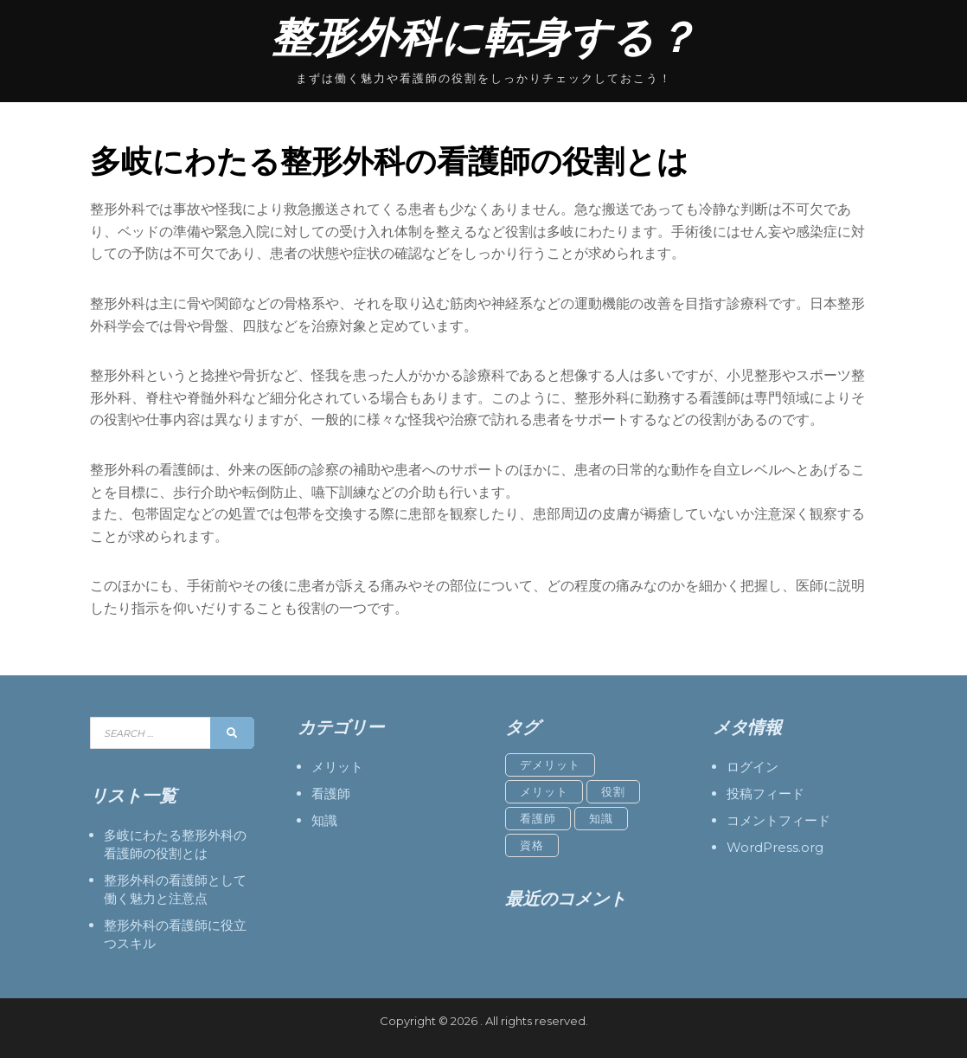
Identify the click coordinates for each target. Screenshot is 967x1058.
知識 (324, 820)
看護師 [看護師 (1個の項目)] (538, 818)
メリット (337, 766)
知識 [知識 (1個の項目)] (601, 818)
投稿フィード (765, 793)
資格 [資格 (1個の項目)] (532, 845)
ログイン (752, 766)
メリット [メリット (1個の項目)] (544, 791)
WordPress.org (775, 847)
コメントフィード (778, 820)
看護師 (330, 793)
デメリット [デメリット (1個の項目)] (550, 764)
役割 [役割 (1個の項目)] (613, 791)
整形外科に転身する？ (484, 38)
